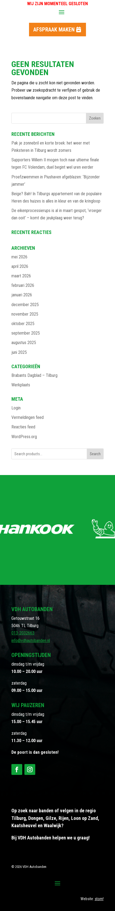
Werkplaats (20, 384)
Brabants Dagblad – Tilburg (34, 375)
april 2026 (19, 266)
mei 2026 (19, 256)
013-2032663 (22, 633)
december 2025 (25, 304)
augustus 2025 (23, 342)
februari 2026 (22, 285)
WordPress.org (24, 436)
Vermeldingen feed (27, 417)
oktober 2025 (22, 323)
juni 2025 (19, 352)
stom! (99, 899)
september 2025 (25, 333)
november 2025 (24, 314)
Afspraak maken (54, 29)
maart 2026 (21, 275)
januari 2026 (21, 294)
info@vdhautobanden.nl (30, 640)
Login (16, 407)
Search (95, 454)
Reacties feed (23, 426)
